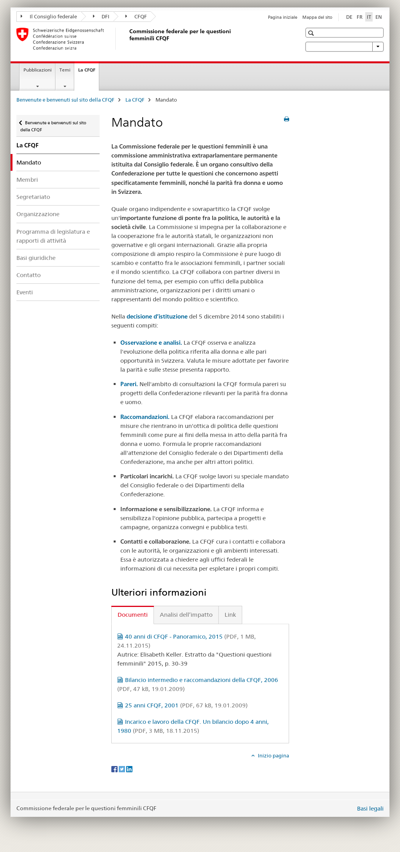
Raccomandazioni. (145, 417)
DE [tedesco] (349, 17)
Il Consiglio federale (49, 16)
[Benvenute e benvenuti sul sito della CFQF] (127, 39)
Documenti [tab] (133, 614)
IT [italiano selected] (369, 17)
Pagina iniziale (282, 17)
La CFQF (88, 72)
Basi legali (370, 808)
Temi (64, 70)
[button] (312, 33)
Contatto (28, 275)
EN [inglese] (378, 17)
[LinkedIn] (129, 769)
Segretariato (33, 196)
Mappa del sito (317, 17)
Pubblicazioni (37, 70)
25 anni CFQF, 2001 (186, 705)
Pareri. (129, 384)
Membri (27, 179)
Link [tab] (230, 614)
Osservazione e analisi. (151, 342)
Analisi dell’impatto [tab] (186, 614)
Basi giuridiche (35, 257)
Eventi (24, 292)
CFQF (136, 16)
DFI (101, 16)
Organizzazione (37, 214)
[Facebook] (115, 769)
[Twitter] (122, 769)
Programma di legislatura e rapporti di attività (53, 236)
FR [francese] (359, 17)
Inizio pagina (273, 755)
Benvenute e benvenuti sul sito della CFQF (65, 100)
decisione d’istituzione (157, 316)
